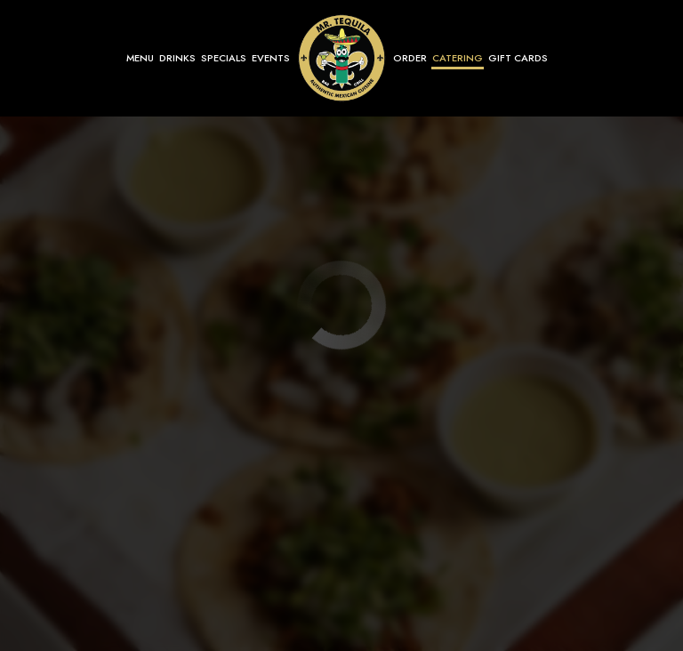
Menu (140, 58)
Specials (223, 58)
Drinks (177, 58)
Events (271, 58)
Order (410, 58)
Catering (457, 58)
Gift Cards (518, 58)
